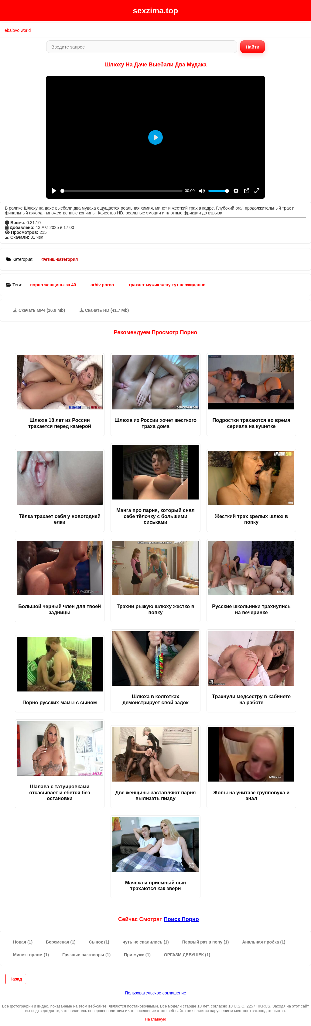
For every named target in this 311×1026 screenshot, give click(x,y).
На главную (155, 1019)
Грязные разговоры (86, 954)
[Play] (54, 191)
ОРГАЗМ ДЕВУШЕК (187, 954)
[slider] (121, 191)
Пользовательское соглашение (155, 993)
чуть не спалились (146, 942)
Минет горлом (31, 954)
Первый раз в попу (205, 942)
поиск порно (181, 919)
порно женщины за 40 (53, 284)
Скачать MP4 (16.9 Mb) (39, 310)
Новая (22, 942)
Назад (15, 979)
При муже (137, 954)
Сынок (99, 942)
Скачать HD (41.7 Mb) (104, 310)
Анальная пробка (263, 942)
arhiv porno (102, 284)
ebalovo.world (18, 30)
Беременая (61, 942)
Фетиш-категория (59, 259)
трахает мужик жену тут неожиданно (167, 284)
